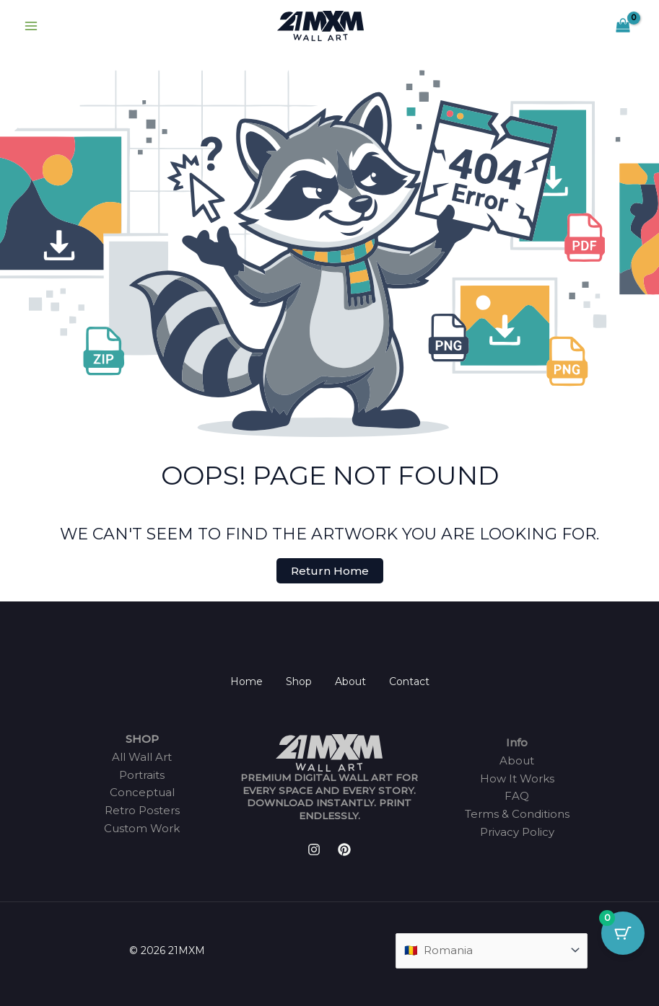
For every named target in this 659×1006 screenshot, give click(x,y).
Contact (409, 681)
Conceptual (142, 792)
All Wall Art (142, 757)
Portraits (142, 775)
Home (246, 681)
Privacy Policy (517, 832)
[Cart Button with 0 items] (623, 933)
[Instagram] (313, 849)
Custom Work (142, 828)
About (350, 681)
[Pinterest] (344, 849)
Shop (299, 681)
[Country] (492, 951)
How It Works (517, 778)
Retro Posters (142, 810)
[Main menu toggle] (30, 26)
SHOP (142, 739)
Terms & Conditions (517, 814)
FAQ (517, 796)
